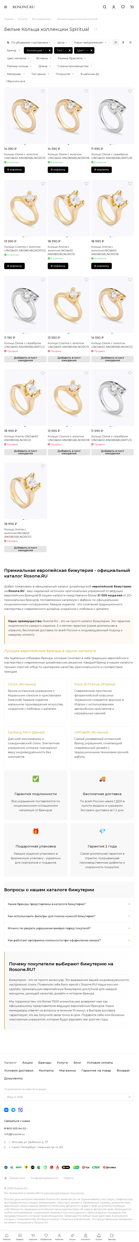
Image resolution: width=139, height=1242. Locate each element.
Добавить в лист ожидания (25, 359)
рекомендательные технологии (64, 1193)
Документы (13, 1078)
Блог (77, 1062)
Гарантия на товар (96, 1070)
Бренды (44, 1062)
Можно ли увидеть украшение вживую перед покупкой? (50, 928)
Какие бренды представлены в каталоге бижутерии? (47, 904)
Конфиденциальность (44, 1178)
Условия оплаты (100, 1062)
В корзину (14, 169)
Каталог (10, 1062)
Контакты (46, 1070)
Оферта (69, 1178)
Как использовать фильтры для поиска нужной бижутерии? (52, 916)
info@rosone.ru (14, 1134)
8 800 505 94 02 (15, 1128)
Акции (27, 1062)
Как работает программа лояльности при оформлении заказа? (55, 940)
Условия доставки (18, 1070)
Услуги (62, 1062)
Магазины (67, 1070)
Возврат (123, 1070)
